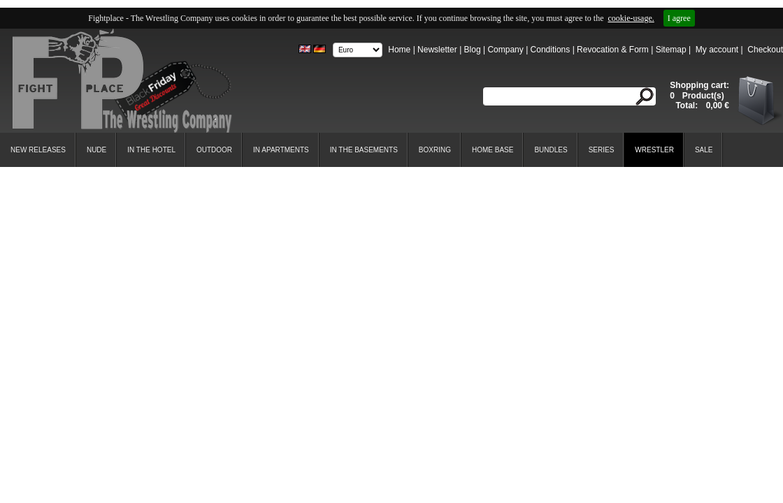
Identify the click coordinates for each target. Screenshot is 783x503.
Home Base (492, 150)
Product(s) (702, 96)
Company (505, 49)
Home (399, 49)
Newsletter (437, 49)
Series (602, 150)
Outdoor (214, 150)
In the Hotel (151, 150)
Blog (472, 49)
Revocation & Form (613, 49)
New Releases (38, 150)
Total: (687, 105)
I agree (679, 18)
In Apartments (281, 150)
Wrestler (654, 150)
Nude (96, 150)
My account (717, 49)
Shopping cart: (699, 85)
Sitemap (671, 49)
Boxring (435, 150)
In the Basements (364, 150)
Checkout (765, 49)
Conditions (550, 49)
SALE (704, 150)
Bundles (550, 150)
